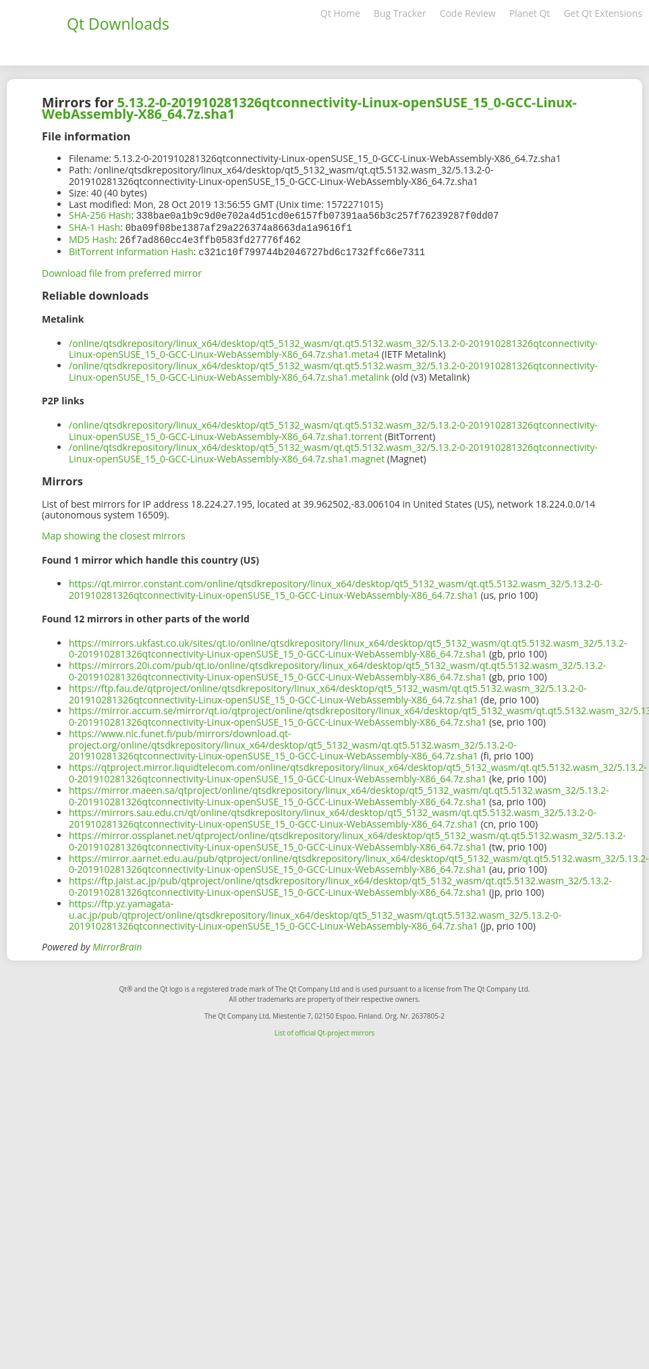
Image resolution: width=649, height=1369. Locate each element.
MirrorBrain (117, 944)
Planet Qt (530, 13)
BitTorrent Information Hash (131, 249)
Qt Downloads (118, 23)
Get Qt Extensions (602, 13)
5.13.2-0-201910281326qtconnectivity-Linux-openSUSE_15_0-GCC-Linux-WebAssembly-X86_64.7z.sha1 (309, 108)
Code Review (468, 13)
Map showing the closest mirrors (114, 533)
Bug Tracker (400, 13)
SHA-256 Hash (100, 215)
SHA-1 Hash (94, 226)
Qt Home (340, 13)
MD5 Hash (92, 238)
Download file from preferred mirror (122, 270)
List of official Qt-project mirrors (325, 1030)
